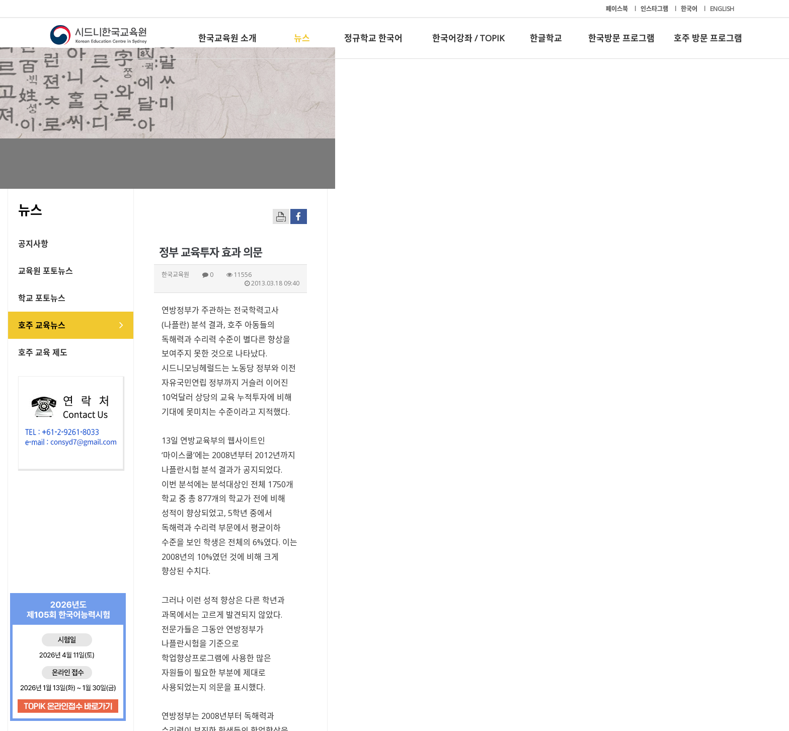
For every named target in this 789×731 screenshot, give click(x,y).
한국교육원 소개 (227, 38)
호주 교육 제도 (85, 352)
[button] (636, 609)
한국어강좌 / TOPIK (468, 38)
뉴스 (302, 38)
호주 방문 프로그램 (708, 38)
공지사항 (75, 243)
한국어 (690, 9)
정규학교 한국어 (373, 38)
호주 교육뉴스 (84, 325)
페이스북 (617, 9)
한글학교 (546, 38)
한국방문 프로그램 (621, 38)
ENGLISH (722, 9)
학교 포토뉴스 (84, 298)
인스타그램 (655, 9)
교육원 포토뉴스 (87, 270)
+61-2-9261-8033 (289, 692)
